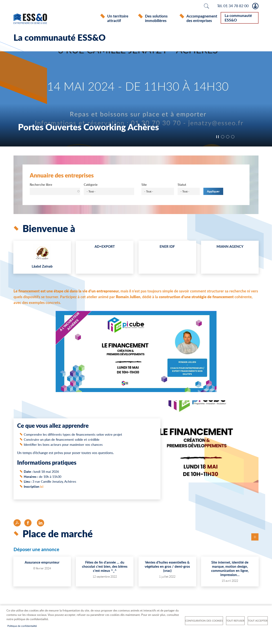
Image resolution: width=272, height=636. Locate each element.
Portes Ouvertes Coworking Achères (88, 127)
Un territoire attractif (117, 18)
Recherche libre (41, 185)
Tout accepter (257, 620)
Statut (182, 185)
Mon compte (255, 6)
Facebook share (28, 523)
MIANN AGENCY (230, 247)
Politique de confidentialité (22, 626)
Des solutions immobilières (156, 18)
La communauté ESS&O (238, 18)
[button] (136, 353)
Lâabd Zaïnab (42, 266)
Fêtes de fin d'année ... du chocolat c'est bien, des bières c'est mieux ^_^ (104, 567)
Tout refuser (235, 620)
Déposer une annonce (36, 550)
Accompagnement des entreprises (201, 18)
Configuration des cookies (204, 620)
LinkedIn (40, 523)
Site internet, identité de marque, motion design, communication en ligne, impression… (230, 569)
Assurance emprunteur (42, 563)
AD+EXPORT (105, 247)
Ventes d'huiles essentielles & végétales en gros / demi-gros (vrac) (167, 567)
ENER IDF (167, 247)
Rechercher (206, 6)
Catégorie (91, 185)
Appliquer (213, 192)
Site (144, 185)
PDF (17, 523)
